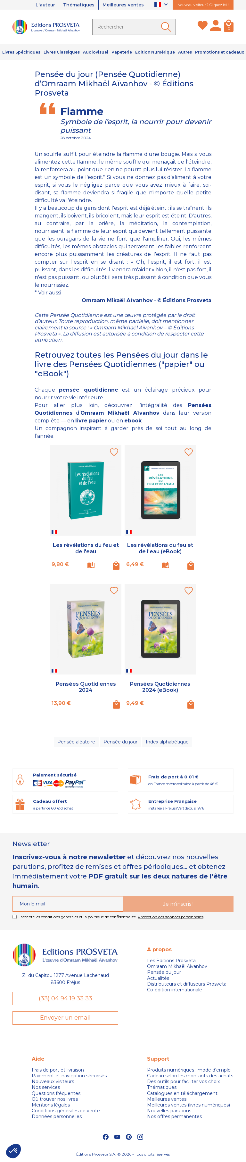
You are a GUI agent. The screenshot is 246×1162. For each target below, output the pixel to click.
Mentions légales (51, 1105)
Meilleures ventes (123, 5)
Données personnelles (57, 1116)
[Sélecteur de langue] (161, 5)
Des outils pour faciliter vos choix (183, 1081)
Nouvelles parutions (169, 1111)
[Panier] (229, 27)
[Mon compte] (215, 27)
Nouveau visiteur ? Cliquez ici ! (203, 5)
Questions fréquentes (56, 1093)
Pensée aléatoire (76, 742)
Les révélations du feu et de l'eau (86, 548)
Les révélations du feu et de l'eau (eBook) (160, 548)
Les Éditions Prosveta (171, 960)
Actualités (158, 978)
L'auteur (45, 5)
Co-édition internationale (174, 990)
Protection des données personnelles (170, 916)
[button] (13, 1151)
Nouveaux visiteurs (53, 1081)
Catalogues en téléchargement (182, 1093)
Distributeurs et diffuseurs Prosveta (186, 984)
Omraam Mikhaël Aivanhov (177, 966)
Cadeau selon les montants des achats (190, 1076)
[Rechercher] (134, 27)
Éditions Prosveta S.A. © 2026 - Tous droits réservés (123, 1154)
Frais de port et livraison (58, 1070)
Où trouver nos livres (55, 1099)
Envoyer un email (65, 1017)
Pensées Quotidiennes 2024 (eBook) (160, 687)
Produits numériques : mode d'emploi (189, 1070)
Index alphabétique (167, 742)
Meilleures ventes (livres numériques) (188, 1105)
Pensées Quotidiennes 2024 (86, 687)
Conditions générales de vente (66, 1111)
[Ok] (167, 27)
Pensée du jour (120, 742)
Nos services (46, 1087)
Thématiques (78, 5)
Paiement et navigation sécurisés (69, 1076)
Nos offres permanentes (174, 1116)
